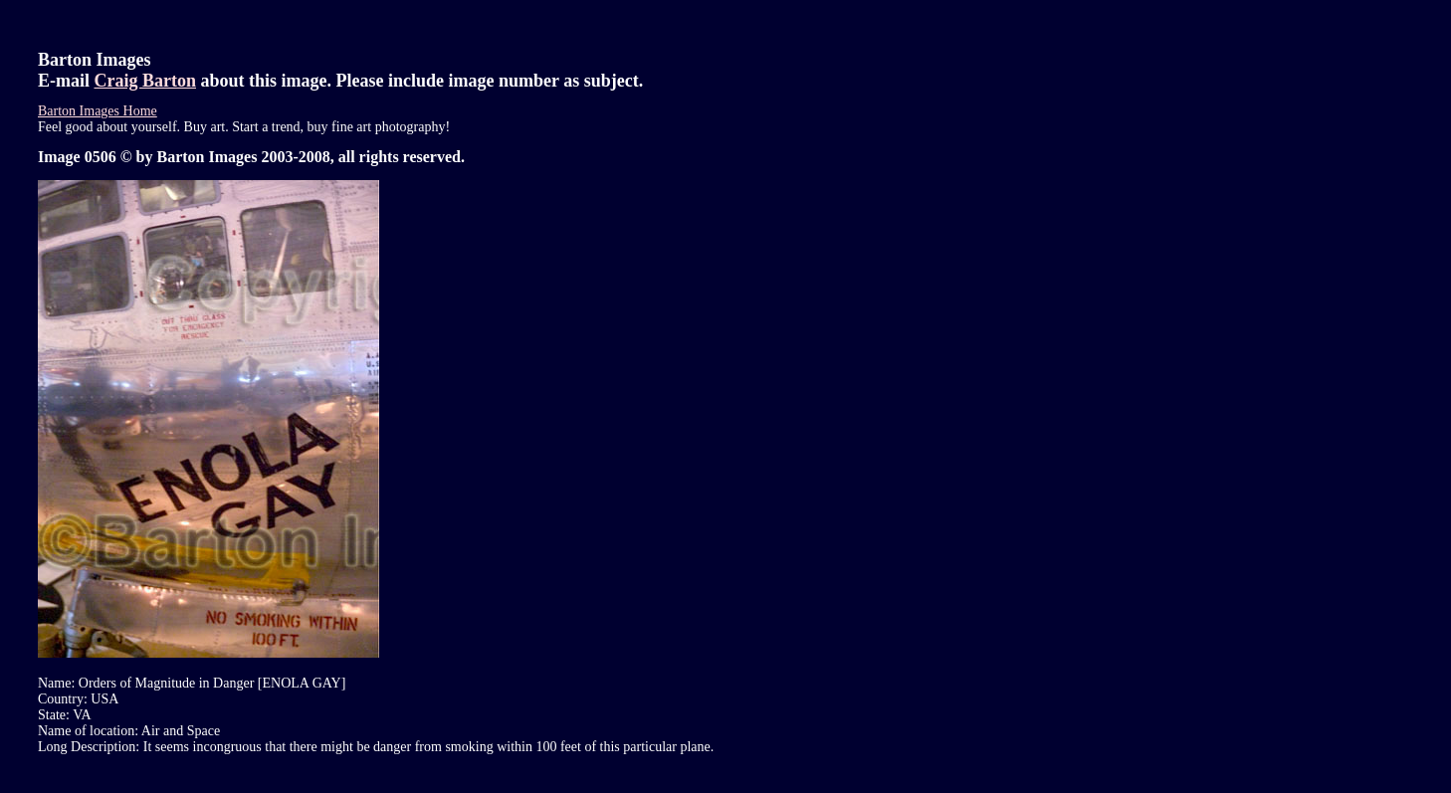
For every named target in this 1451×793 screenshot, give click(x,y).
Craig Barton (146, 81)
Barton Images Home (97, 110)
